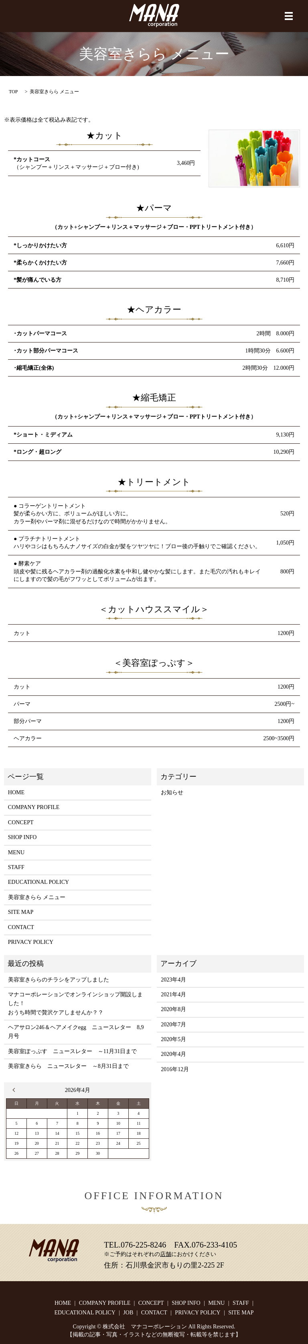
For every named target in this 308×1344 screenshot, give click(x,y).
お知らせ (172, 792)
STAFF (16, 867)
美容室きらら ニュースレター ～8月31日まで (68, 1066)
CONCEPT (21, 822)
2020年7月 (173, 1025)
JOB (128, 1313)
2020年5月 (173, 1039)
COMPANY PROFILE (34, 807)
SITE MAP (20, 912)
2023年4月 (173, 980)
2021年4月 (173, 994)
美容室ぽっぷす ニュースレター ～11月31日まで (72, 1051)
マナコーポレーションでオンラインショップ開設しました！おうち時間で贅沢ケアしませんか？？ (75, 1003)
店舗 (165, 1254)
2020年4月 (173, 1054)
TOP (13, 91)
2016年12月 (175, 1069)
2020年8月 (173, 1009)
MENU (16, 852)
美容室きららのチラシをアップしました (58, 980)
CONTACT (21, 927)
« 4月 (15, 1090)
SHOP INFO (22, 837)
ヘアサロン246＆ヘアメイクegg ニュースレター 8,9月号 (76, 1031)
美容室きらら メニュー (37, 897)
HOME (16, 792)
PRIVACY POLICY (30, 942)
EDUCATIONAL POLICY (38, 882)
